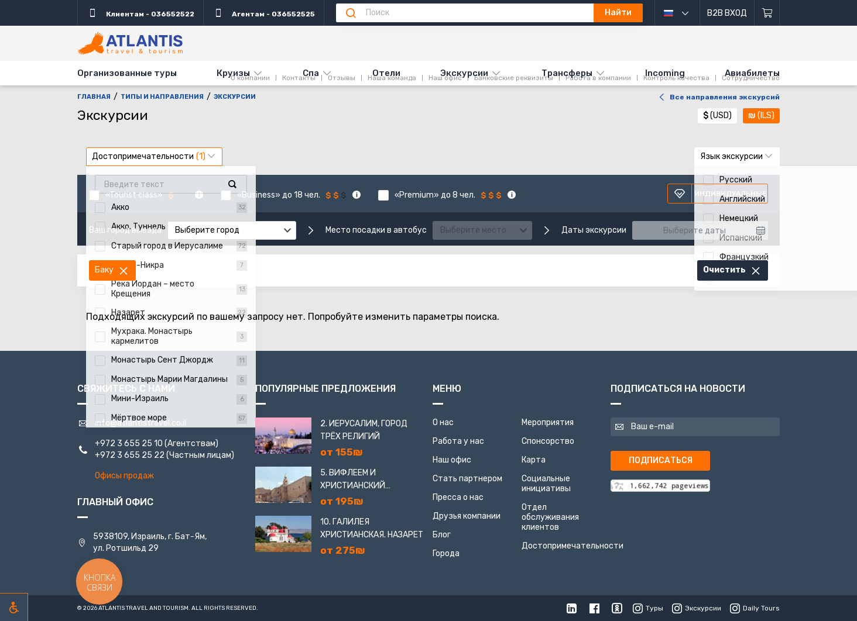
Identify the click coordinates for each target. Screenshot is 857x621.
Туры (648, 608)
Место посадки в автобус (376, 230)
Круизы (233, 73)
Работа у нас (458, 441)
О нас (443, 422)
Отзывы (341, 43)
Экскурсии (464, 73)
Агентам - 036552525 (263, 13)
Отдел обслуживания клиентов (550, 517)
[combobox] (231, 230)
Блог (442, 535)
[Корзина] (767, 13)
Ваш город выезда (125, 230)
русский (685, 13)
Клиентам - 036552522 (140, 13)
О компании (250, 43)
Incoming (665, 73)
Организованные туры (127, 73)
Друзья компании (467, 516)
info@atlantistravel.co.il (140, 423)
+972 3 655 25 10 (129, 443)
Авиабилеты (752, 73)
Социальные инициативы (546, 484)
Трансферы (566, 73)
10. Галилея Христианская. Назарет (371, 528)
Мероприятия (548, 422)
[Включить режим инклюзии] (14, 607)
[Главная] (130, 43)
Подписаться (661, 460)
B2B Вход (727, 13)
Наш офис (445, 43)
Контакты (299, 43)
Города (446, 553)
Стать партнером (467, 479)
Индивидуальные (720, 193)
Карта (534, 460)
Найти (618, 13)
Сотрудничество (751, 43)
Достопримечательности (572, 546)
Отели (386, 73)
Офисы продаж (124, 476)
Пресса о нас (458, 497)
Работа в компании (598, 43)
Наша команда (392, 43)
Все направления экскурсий (718, 97)
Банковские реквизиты (513, 43)
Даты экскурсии (593, 230)
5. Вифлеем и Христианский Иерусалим (352, 480)
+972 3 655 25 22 (129, 455)
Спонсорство (548, 441)
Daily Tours (755, 608)
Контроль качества (676, 43)
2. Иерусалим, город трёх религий (363, 430)
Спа (311, 73)
